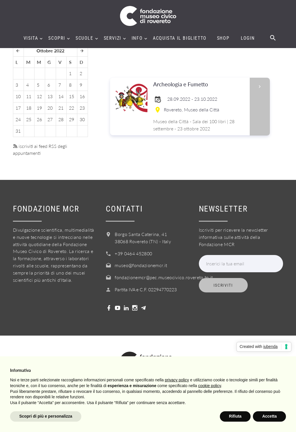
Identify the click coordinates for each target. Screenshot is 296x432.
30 (82, 119)
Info (137, 38)
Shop (223, 38)
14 (61, 96)
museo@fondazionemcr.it (141, 265)
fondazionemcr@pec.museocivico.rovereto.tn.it (164, 277)
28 (61, 119)
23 (82, 108)
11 (28, 96)
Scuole (84, 38)
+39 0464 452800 (133, 253)
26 (39, 119)
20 (50, 108)
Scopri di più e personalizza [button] (45, 416)
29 (71, 119)
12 (39, 96)
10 (18, 96)
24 (18, 119)
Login (248, 38)
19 (39, 108)
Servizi (112, 38)
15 (71, 96)
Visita (31, 38)
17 (18, 108)
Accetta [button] (269, 416)
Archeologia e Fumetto (199, 84)
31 (18, 131)
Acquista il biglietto (180, 38)
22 (71, 108)
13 (50, 96)
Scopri (56, 38)
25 (28, 119)
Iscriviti (223, 285)
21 (61, 108)
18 (28, 108)
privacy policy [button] (177, 380)
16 (82, 96)
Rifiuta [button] (235, 416)
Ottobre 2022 (50, 50)
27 (50, 119)
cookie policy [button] (209, 385)
